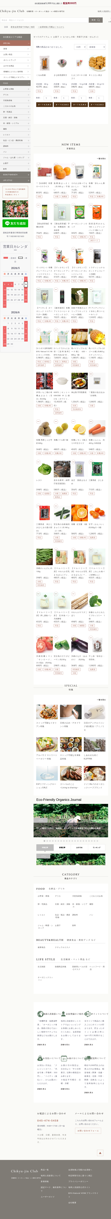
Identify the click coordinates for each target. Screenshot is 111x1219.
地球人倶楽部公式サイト (79, 1183)
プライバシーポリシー (78, 1177)
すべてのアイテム (41, 37)
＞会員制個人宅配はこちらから (51, 27)
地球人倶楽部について (51, 1171)
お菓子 (56, 37)
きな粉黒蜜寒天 (60, 75)
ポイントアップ (9, 60)
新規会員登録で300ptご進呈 (23, 27)
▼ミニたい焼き (95, 75)
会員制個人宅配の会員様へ (80, 1165)
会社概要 (72, 1198)
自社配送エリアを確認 (12, 37)
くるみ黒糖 (41, 75)
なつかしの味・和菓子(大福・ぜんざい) (80, 37)
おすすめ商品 (8, 66)
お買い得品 (7, 54)
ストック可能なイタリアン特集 (15, 77)
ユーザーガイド (48, 1192)
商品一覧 (45, 1165)
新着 (5, 49)
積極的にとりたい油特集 (13, 71)
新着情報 (45, 1177)
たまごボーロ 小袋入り (79, 76)
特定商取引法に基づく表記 (80, 1171)
